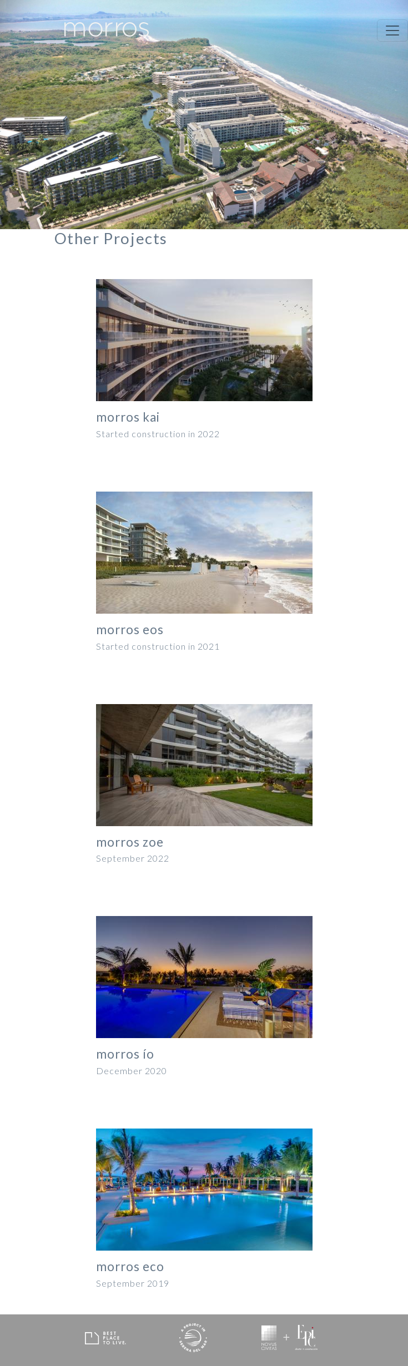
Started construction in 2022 (158, 433)
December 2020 (131, 1070)
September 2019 (132, 1283)
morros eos (130, 630)
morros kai (128, 417)
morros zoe (130, 842)
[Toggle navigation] (392, 30)
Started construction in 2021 (158, 646)
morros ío (125, 1054)
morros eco (130, 1266)
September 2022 (132, 858)
